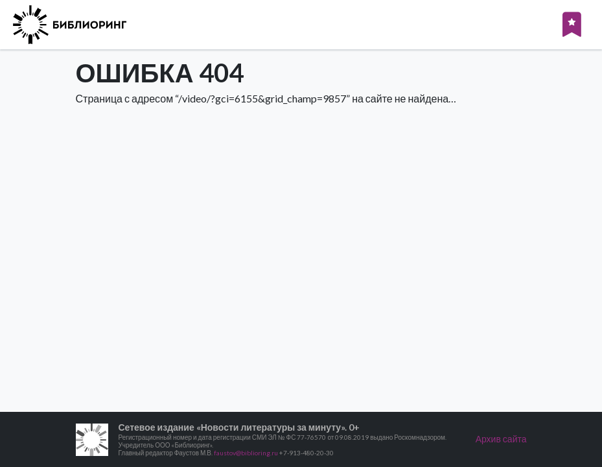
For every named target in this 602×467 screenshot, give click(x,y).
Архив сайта (501, 438)
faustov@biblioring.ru (246, 453)
